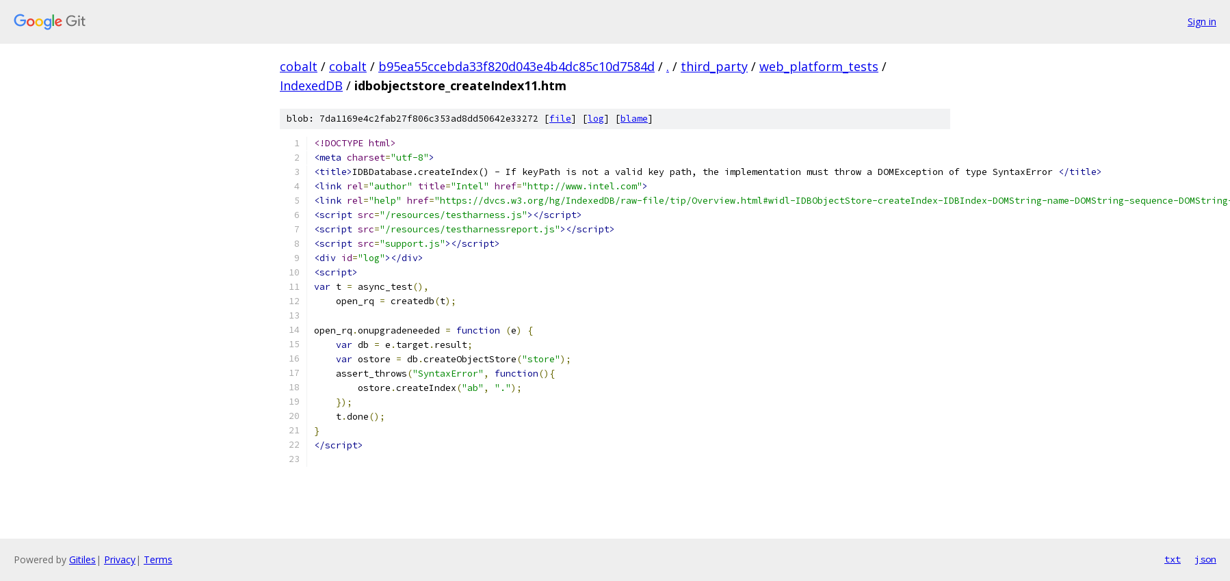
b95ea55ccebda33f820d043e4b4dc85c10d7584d (516, 66)
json (1205, 559)
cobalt (298, 66)
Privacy (119, 559)
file (560, 118)
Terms (158, 559)
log (596, 118)
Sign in (1202, 21)
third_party (714, 66)
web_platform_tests (818, 66)
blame (634, 118)
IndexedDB (311, 85)
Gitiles (82, 559)
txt (1172, 559)
